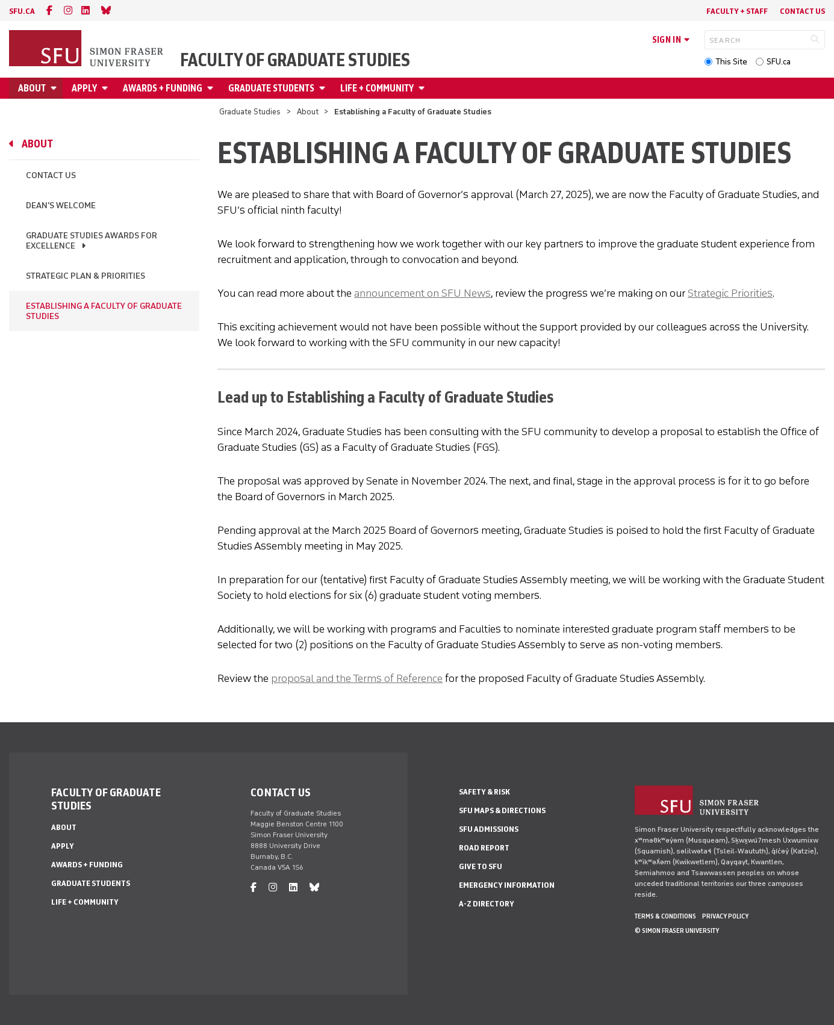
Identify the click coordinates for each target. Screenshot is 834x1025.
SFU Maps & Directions (502, 810)
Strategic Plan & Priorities (85, 276)
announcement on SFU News (422, 293)
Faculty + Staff (737, 11)
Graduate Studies (250, 111)
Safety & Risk (484, 792)
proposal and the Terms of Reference (357, 678)
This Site (731, 62)
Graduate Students (271, 88)
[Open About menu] (55, 88)
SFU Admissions (488, 829)
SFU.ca (779, 62)
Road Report (484, 848)
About (32, 88)
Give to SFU (480, 866)
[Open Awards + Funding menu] (212, 88)
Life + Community (377, 88)
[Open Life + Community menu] (423, 88)
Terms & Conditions (665, 916)
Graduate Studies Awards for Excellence (91, 241)
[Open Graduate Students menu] (324, 88)
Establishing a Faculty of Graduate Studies (104, 311)
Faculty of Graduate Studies (295, 60)
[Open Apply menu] (106, 88)
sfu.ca (22, 11)
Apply (84, 88)
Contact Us (802, 11)
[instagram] (68, 10)
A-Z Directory (486, 904)
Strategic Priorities (730, 293)
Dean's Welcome (61, 205)
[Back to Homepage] (87, 49)
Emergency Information (507, 885)
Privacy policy (725, 916)
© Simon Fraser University (677, 930)
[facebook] (49, 10)
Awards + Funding (162, 88)
